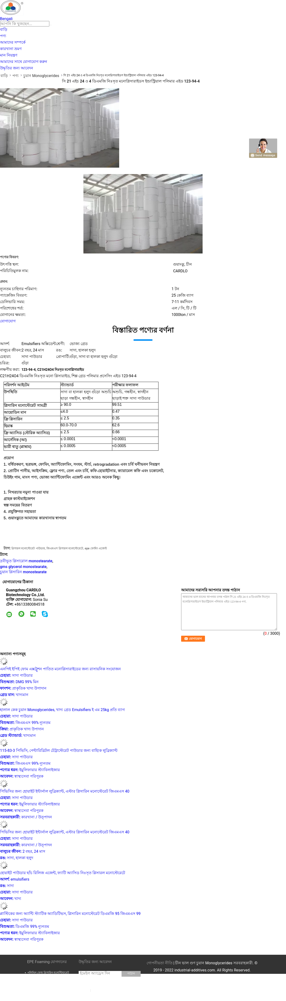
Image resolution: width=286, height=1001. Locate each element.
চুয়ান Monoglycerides (41, 75)
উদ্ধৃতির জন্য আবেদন (16, 68)
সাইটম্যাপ (98, 990)
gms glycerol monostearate (23, 566)
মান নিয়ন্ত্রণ (8, 55)
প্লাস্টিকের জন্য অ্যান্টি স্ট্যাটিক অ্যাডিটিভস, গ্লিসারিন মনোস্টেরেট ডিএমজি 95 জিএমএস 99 (70, 913)
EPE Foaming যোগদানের (47, 962)
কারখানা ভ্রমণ (11, 48)
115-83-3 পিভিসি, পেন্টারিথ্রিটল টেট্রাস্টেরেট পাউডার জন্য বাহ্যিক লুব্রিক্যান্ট (58, 750)
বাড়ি (3, 29)
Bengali (6, 18)
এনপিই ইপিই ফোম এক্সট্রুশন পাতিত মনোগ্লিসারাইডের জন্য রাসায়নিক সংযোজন (60, 669)
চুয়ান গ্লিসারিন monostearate (23, 572)
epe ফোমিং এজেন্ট (96, 548)
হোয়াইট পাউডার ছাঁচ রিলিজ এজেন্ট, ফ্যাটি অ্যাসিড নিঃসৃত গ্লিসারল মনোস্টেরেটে (62, 873)
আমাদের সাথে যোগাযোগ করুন (23, 61)
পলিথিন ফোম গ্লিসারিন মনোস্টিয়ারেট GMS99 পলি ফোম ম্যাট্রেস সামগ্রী (48, 974)
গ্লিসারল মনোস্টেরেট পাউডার (28, 548)
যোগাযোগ (7, 321)
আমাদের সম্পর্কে (13, 42)
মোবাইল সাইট (92, 996)
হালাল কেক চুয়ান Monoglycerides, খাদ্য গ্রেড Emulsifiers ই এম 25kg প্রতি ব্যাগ (62, 709)
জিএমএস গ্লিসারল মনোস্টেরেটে (64, 548)
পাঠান (131, 973)
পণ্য (3, 36)
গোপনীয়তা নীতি (160, 963)
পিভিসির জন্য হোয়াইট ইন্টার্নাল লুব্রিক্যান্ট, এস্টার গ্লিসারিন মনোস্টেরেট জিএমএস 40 (64, 791)
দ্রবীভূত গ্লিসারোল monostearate (26, 561)
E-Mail (84, 990)
